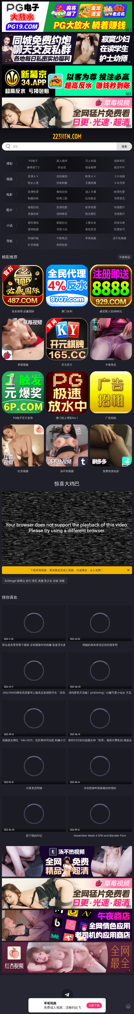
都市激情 (33, 222)
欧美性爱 (119, 191)
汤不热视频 (119, 238)
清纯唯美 (61, 214)
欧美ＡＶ (90, 176)
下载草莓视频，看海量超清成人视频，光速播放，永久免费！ (80, 570)
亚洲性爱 (33, 191)
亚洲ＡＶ (33, 176)
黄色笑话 (90, 229)
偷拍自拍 (61, 191)
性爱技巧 (119, 229)
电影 (9, 194)
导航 (9, 241)
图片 (9, 210)
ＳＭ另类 (119, 183)
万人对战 (90, 161)
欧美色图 (90, 207)
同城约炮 (33, 238)
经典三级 (61, 198)
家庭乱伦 (61, 222)
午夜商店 (61, 238)
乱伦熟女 (90, 198)
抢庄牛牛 (119, 167)
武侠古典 (119, 222)
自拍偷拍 (61, 176)
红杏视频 (33, 244)
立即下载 (94, 1005)
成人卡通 (90, 191)
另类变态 (119, 198)
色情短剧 (61, 244)
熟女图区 (90, 214)
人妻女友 (90, 222)
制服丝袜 (33, 198)
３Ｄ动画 (119, 176)
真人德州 (61, 161)
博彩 (9, 163)
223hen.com (67, 136)
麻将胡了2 (33, 167)
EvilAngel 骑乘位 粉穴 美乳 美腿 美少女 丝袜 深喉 (34, 581)
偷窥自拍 (33, 207)
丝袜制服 (61, 183)
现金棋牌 (90, 167)
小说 (9, 225)
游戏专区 (119, 161)
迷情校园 (33, 229)
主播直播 (90, 183)
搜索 (124, 146)
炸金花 (62, 167)
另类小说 (61, 229)
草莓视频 (90, 238)
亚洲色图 (61, 207)
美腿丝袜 (33, 214)
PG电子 (33, 161)
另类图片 (119, 214)
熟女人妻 (33, 183)
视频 (9, 179)
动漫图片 (119, 207)
